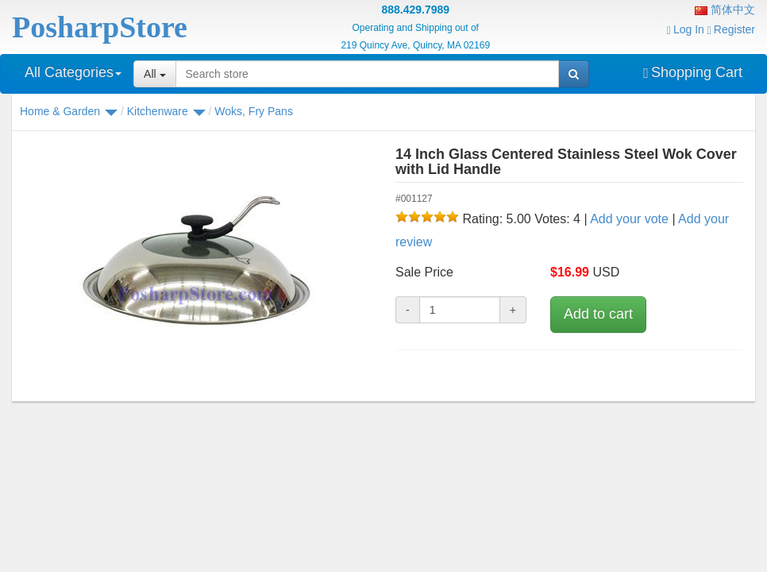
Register (731, 29)
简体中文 (725, 9)
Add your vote (629, 219)
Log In (685, 29)
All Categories (73, 72)
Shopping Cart (692, 72)
